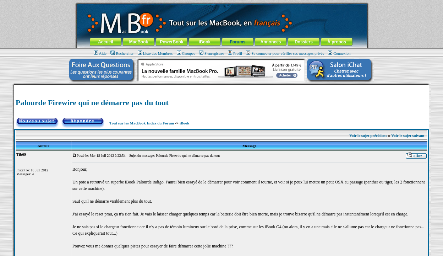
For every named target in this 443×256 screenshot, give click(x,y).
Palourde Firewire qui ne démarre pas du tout (92, 102)
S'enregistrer (211, 53)
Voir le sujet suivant (407, 135)
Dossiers (304, 41)
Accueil (105, 41)
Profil (235, 53)
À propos (336, 41)
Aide (100, 53)
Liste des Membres (155, 53)
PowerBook (171, 41)
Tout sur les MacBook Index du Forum (141, 123)
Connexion (339, 53)
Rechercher (121, 53)
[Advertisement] (221, 87)
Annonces (270, 41)
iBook (204, 41)
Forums (237, 41)
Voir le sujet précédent (368, 135)
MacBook (138, 41)
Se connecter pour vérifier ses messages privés (285, 53)
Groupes (186, 53)
